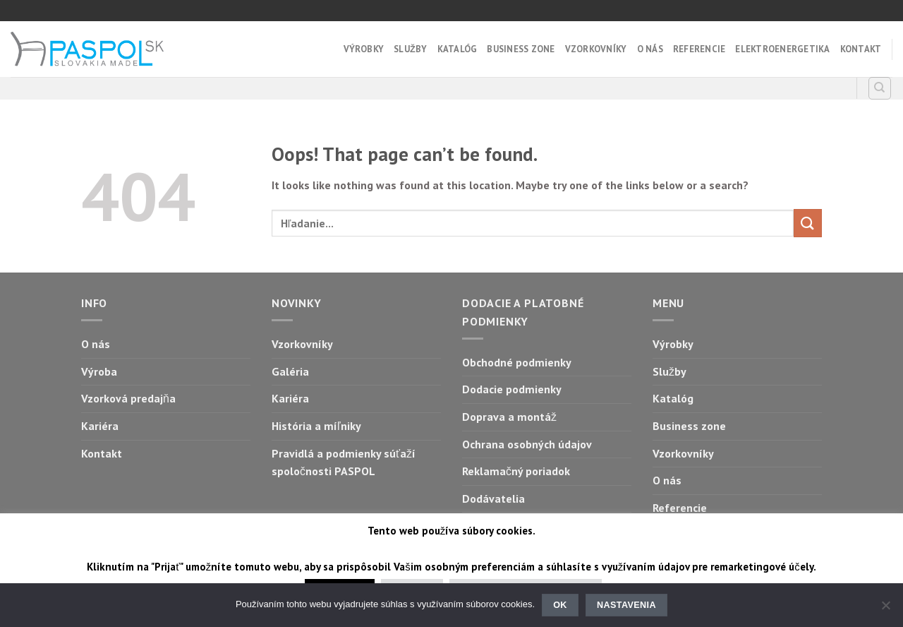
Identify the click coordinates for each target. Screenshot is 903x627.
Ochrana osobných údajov (527, 444)
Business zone (520, 49)
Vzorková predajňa (128, 398)
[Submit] (808, 223)
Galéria (290, 371)
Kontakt (861, 49)
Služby (410, 49)
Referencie (699, 49)
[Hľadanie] (880, 88)
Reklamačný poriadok (516, 471)
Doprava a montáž (509, 417)
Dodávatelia (493, 498)
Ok (560, 605)
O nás (650, 49)
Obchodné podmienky (516, 362)
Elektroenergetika (782, 49)
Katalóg (457, 49)
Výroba (99, 371)
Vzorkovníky (596, 49)
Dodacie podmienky (512, 389)
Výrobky (364, 49)
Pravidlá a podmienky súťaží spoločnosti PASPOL (344, 462)
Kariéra (100, 426)
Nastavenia (626, 605)
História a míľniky (316, 426)
